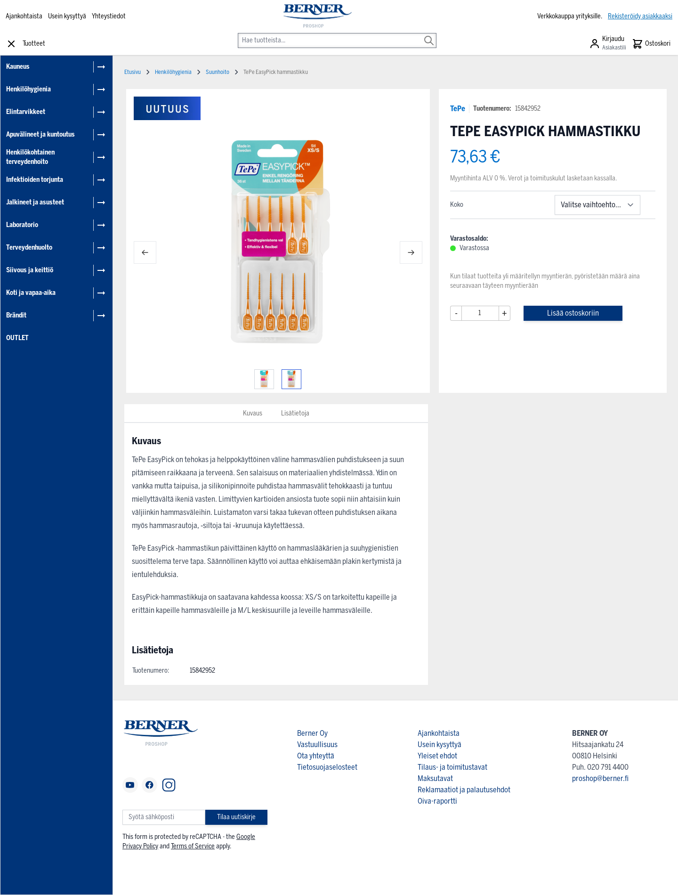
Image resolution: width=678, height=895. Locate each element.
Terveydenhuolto (29, 248)
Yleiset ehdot (437, 755)
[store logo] (317, 16)
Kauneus (18, 67)
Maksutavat (435, 778)
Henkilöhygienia (28, 89)
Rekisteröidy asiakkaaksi (640, 16)
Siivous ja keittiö (29, 270)
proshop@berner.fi (600, 778)
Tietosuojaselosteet (327, 767)
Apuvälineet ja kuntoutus (40, 134)
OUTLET (17, 338)
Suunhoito (217, 72)
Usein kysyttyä (67, 16)
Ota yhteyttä (315, 755)
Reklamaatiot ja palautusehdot (464, 789)
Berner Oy (312, 733)
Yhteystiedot (109, 16)
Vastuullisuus (317, 744)
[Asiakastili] (607, 43)
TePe (457, 108)
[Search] (429, 34)
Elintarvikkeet (25, 112)
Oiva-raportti (437, 801)
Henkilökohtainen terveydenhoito (30, 157)
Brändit (16, 315)
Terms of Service (193, 846)
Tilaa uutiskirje (236, 817)
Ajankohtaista (24, 16)
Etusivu (132, 72)
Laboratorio (22, 225)
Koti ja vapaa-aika (31, 293)
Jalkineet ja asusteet (35, 202)
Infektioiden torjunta (34, 180)
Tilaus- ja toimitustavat (452, 767)
